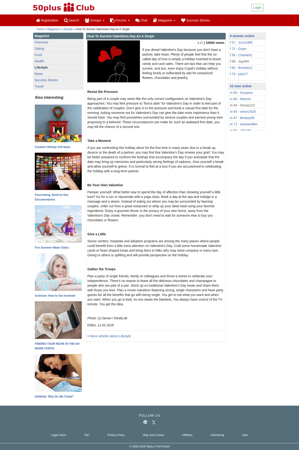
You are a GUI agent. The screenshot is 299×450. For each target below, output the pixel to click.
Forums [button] (120, 20)
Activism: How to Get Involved (55, 295)
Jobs (245, 435)
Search (71, 20)
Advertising (217, 435)
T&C (86, 435)
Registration (47, 20)
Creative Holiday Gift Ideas (52, 147)
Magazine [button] (164, 20)
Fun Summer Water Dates (52, 247)
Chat (141, 20)
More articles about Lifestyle (109, 336)
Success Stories (195, 20)
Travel (39, 86)
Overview (41, 42)
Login (257, 7)
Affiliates (187, 435)
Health (39, 61)
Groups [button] (94, 20)
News (39, 74)
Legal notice (58, 435)
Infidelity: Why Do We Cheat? (54, 396)
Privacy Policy (116, 435)
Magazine (53, 29)
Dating (39, 48)
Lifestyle (68, 29)
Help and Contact (153, 435)
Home (40, 29)
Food (38, 55)
